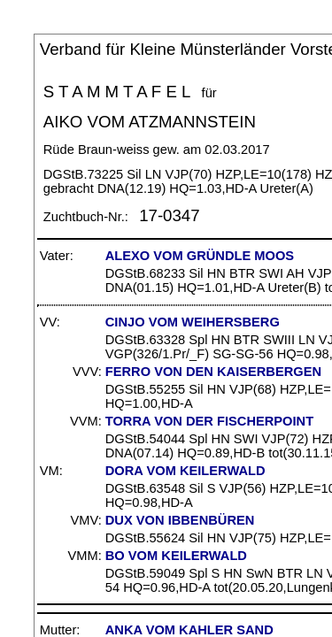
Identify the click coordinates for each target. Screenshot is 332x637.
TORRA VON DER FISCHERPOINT (209, 421)
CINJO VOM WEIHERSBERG (192, 322)
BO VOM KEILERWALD (176, 556)
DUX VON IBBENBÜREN (180, 520)
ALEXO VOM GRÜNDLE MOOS (199, 256)
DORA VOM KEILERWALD (185, 471)
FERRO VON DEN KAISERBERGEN (213, 372)
